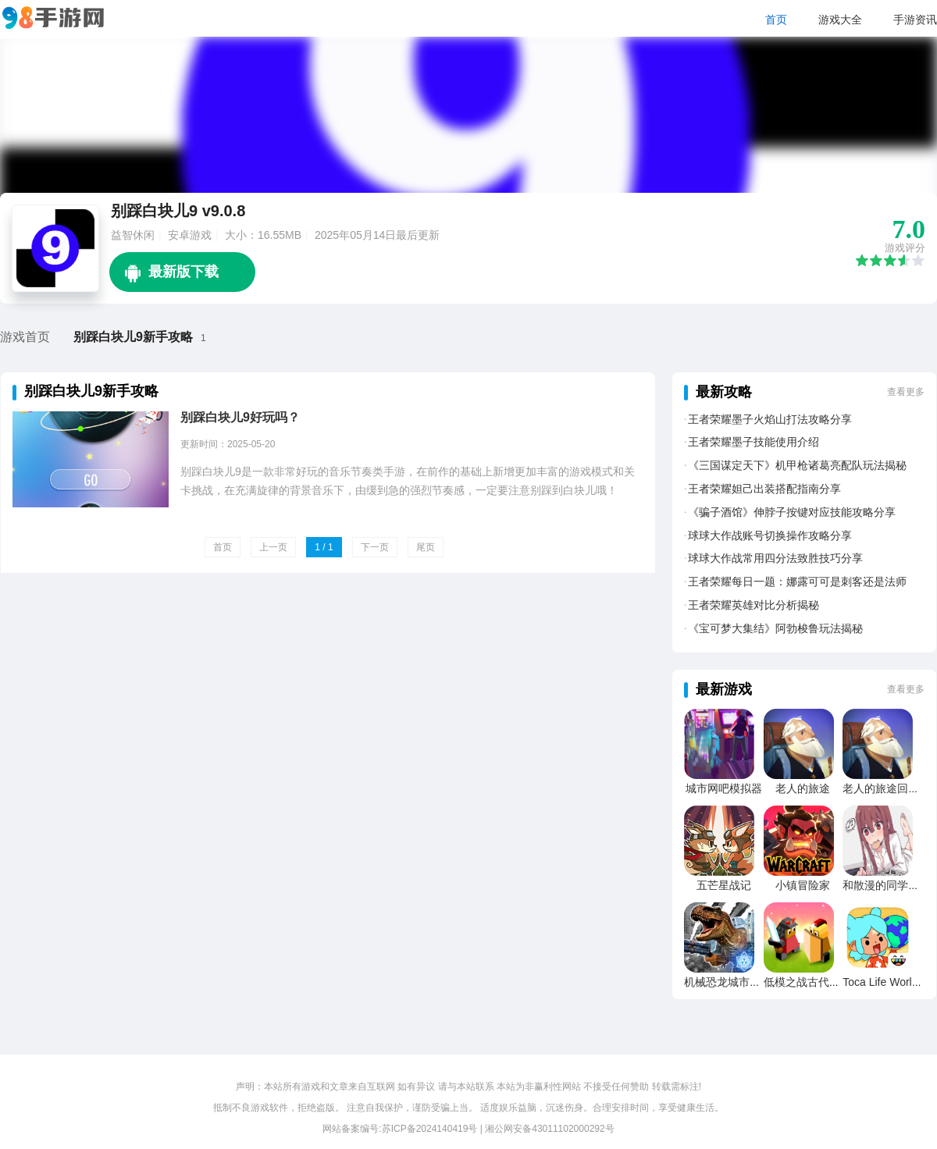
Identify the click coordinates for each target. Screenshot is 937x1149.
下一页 (375, 547)
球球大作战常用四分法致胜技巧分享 (775, 558)
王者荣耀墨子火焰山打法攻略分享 (770, 419)
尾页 (425, 547)
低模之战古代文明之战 (818, 982)
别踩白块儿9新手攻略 (133, 336)
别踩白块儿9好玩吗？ (240, 417)
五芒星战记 (724, 885)
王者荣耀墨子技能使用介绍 (753, 442)
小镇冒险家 (802, 885)
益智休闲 (133, 235)
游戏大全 (840, 19)
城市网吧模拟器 (724, 788)
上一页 (273, 547)
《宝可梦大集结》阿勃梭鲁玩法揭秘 (775, 628)
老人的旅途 (802, 788)
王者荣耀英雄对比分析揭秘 (753, 605)
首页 (776, 19)
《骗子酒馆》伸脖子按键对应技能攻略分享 (792, 512)
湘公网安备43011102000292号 (549, 1128)
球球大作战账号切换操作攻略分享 (770, 535)
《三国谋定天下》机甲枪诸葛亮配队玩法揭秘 (797, 465)
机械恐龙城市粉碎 (727, 982)
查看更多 (906, 391)
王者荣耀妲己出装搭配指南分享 (764, 488)
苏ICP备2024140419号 (430, 1128)
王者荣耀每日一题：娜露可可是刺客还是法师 (797, 581)
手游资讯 (915, 19)
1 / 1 (324, 547)
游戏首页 (25, 336)
